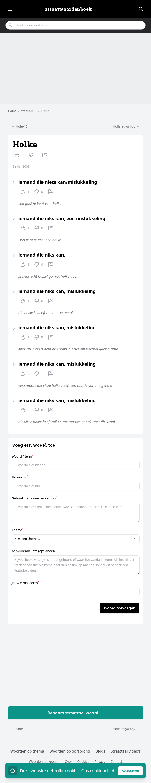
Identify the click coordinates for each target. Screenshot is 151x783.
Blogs (100, 751)
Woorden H (29, 111)
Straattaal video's (126, 751)
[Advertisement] (75, 68)
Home (12, 111)
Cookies (83, 761)
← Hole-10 (20, 126)
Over (68, 761)
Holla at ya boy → (126, 126)
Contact (116, 761)
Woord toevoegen (119, 608)
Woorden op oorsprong (69, 751)
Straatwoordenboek (68, 9)
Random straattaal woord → (75, 712)
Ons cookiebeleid (97, 770)
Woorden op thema (27, 751)
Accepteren (132, 771)
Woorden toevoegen (44, 761)
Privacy (100, 761)
